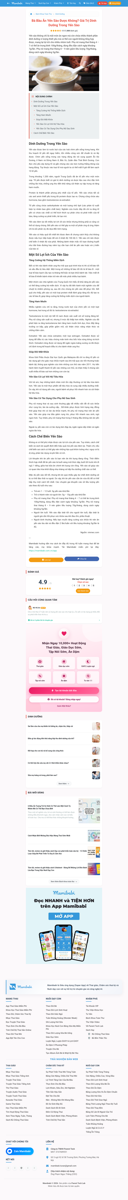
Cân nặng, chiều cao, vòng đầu (100, 1076)
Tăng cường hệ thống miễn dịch (50, 110)
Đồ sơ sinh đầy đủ (54, 1104)
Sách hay (90, 1030)
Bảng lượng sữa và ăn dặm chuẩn (101, 1092)
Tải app (102, 3)
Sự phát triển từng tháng (97, 1072)
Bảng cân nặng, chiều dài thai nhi (61, 1076)
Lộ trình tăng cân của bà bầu (59, 1080)
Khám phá (58, 3)
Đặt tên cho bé (53, 1096)
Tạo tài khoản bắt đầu (64, 690)
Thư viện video (93, 1022)
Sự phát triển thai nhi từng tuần (61, 1072)
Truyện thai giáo (13, 1080)
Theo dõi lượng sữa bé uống (59, 1033)
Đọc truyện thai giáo (15, 1022)
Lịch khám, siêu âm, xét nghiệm (60, 1088)
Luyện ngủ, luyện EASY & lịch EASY (62, 1041)
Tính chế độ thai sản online (18, 1030)
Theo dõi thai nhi (14, 1034)
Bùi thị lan (39, 608)
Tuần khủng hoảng (94, 1124)
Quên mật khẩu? (64, 706)
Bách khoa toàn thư (44, 14)
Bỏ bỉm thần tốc (97, 1038)
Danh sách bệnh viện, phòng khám (61, 1116)
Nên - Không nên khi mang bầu (60, 1100)
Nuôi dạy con (44, 3)
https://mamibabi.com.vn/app (43, 550)
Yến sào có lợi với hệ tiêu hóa (50, 124)
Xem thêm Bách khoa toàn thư (64, 881)
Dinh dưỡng (60, 14)
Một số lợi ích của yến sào (46, 106)
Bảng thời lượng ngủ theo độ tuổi (102, 1104)
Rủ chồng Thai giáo (99, 1034)
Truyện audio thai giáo (16, 1092)
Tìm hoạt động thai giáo (17, 1112)
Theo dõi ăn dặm (93, 1088)
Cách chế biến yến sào (44, 133)
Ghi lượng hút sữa (54, 1022)
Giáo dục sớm (52, 1037)
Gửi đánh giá (83, 591)
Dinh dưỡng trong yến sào (45, 101)
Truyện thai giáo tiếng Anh (18, 1084)
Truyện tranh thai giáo (16, 1096)
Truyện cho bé (52, 1049)
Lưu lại (46, 560)
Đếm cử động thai (54, 1112)
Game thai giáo (13, 1104)
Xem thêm (64, 784)
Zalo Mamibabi (19, 1151)
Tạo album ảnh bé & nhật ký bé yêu (62, 1053)
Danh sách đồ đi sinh (55, 1108)
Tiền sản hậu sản (54, 1092)
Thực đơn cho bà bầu (15, 1026)
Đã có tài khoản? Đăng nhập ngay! (63, 699)
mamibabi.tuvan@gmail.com (63, 1166)
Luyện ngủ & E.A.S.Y (95, 1128)
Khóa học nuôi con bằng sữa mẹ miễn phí (63, 1027)
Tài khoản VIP (92, 1006)
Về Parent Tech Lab (94, 1026)
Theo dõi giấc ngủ (54, 1014)
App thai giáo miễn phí (16, 1006)
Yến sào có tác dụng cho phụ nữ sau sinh (55, 128)
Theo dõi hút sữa (94, 1096)
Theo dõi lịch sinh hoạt (56, 1010)
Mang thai (30, 3)
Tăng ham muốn (43, 115)
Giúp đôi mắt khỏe (44, 119)
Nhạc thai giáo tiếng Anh (17, 1076)
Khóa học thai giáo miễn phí (19, 1010)
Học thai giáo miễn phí (16, 1108)
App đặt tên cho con (15, 1038)
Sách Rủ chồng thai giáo (17, 1120)
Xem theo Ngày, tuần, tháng (19, 1116)
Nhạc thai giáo (13, 1018)
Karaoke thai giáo (14, 1100)
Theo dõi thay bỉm (94, 1108)
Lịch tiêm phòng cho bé (97, 1116)
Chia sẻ (81, 559)
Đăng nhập (114, 3)
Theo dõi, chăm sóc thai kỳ (18, 1014)
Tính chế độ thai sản (55, 1120)
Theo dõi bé (51, 1006)
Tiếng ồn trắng (93, 1132)
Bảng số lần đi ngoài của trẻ (99, 1112)
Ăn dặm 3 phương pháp (56, 1045)
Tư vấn (89, 1014)
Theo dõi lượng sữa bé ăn (98, 1084)
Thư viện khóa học (94, 1010)
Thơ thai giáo (12, 1088)
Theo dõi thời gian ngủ (96, 1100)
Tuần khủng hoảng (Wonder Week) (61, 1018)
